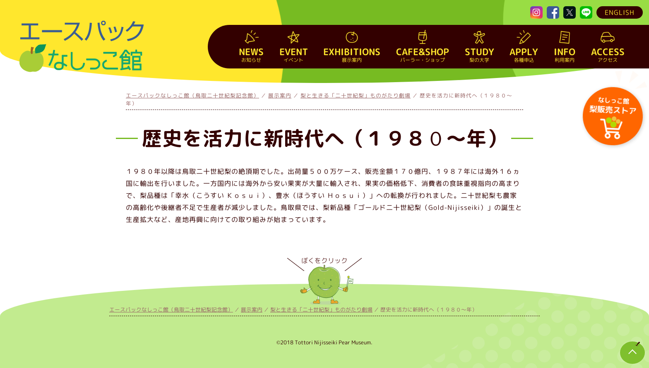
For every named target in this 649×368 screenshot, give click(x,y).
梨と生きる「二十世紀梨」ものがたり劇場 (355, 95)
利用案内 (564, 54)
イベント (293, 54)
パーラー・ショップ (422, 54)
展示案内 (351, 54)
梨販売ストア (612, 105)
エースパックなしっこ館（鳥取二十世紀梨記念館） (192, 95)
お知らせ (251, 54)
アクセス (608, 54)
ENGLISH (620, 12)
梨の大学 (479, 54)
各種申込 (524, 54)
